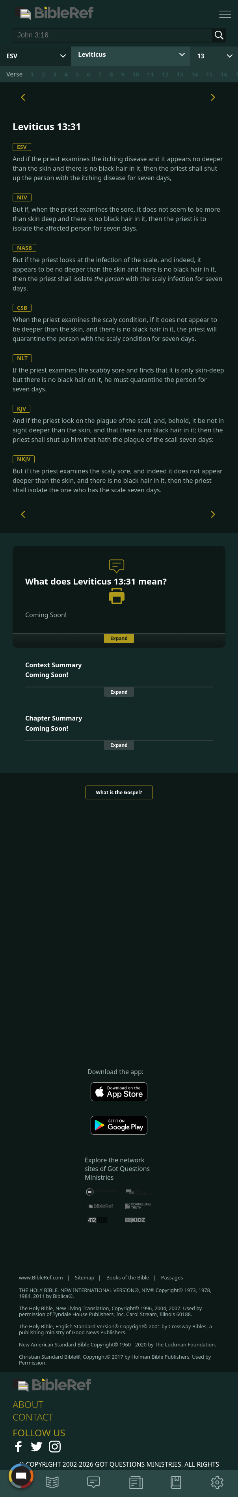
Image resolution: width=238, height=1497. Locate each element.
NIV (22, 197)
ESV (22, 147)
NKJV (23, 459)
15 (209, 74)
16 (224, 74)
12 (165, 74)
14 (194, 74)
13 (200, 56)
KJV (21, 408)
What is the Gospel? (119, 792)
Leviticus (92, 54)
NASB (24, 247)
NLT (22, 358)
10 (135, 74)
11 (150, 74)
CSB (22, 307)
